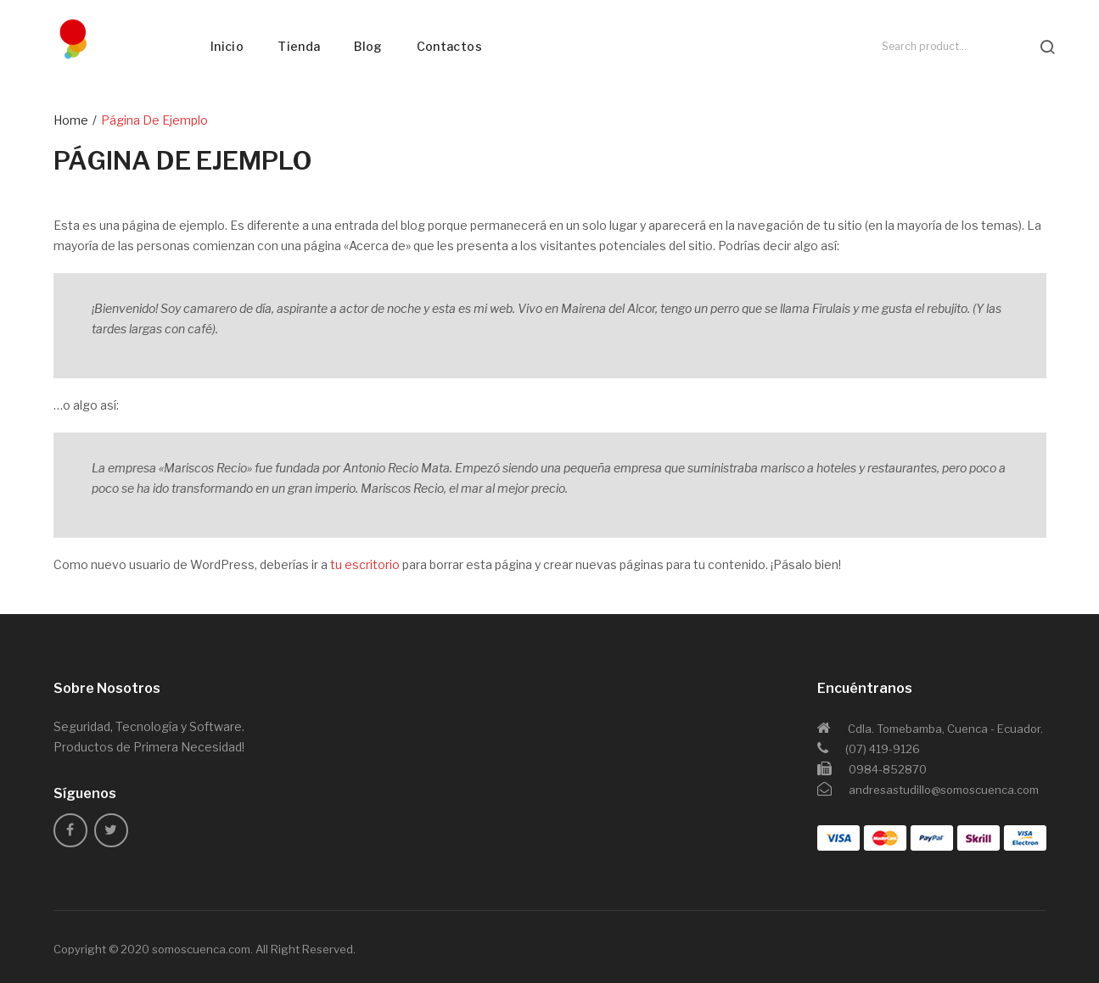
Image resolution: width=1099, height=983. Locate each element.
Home (70, 120)
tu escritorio (365, 564)
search (1047, 47)
